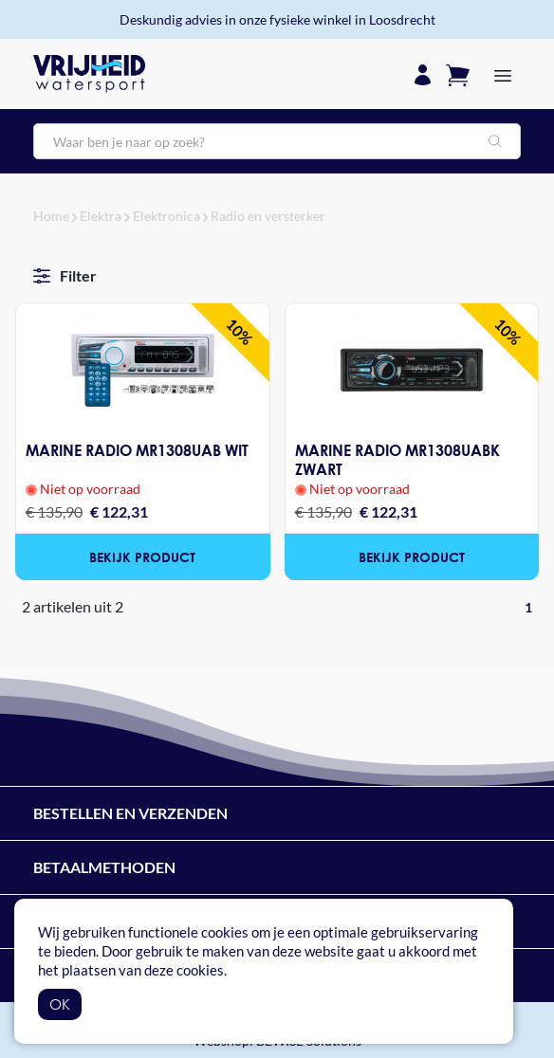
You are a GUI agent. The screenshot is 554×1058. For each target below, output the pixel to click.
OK (59, 1003)
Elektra (100, 216)
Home (51, 216)
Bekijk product (142, 557)
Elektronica (166, 216)
